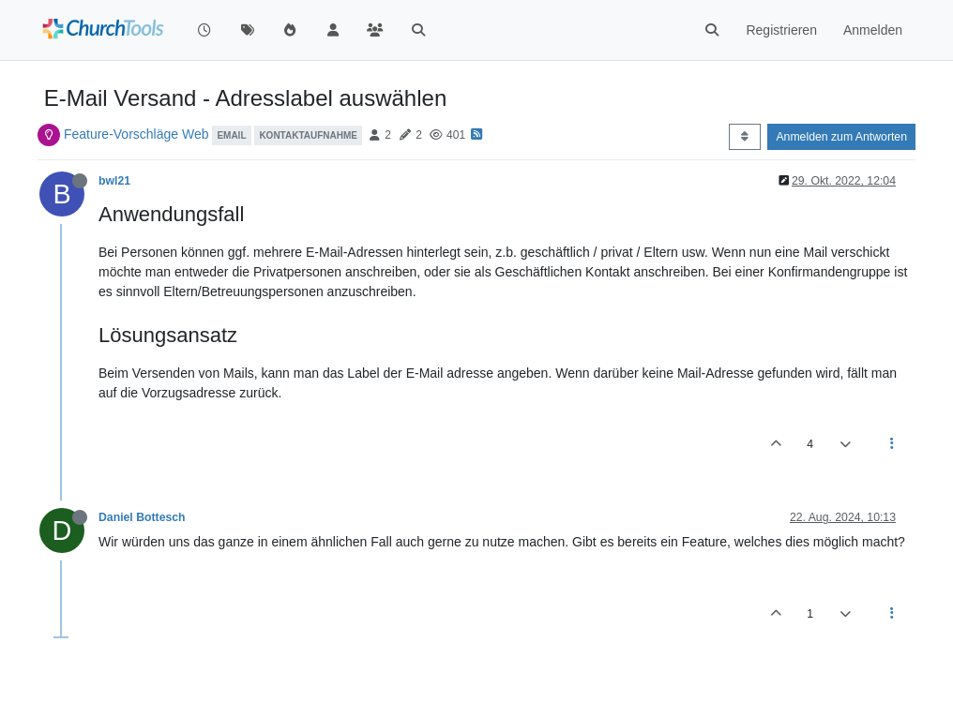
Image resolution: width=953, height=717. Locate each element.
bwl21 (114, 180)
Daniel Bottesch (142, 517)
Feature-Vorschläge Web (136, 134)
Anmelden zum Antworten (841, 136)
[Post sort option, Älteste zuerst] (744, 137)
